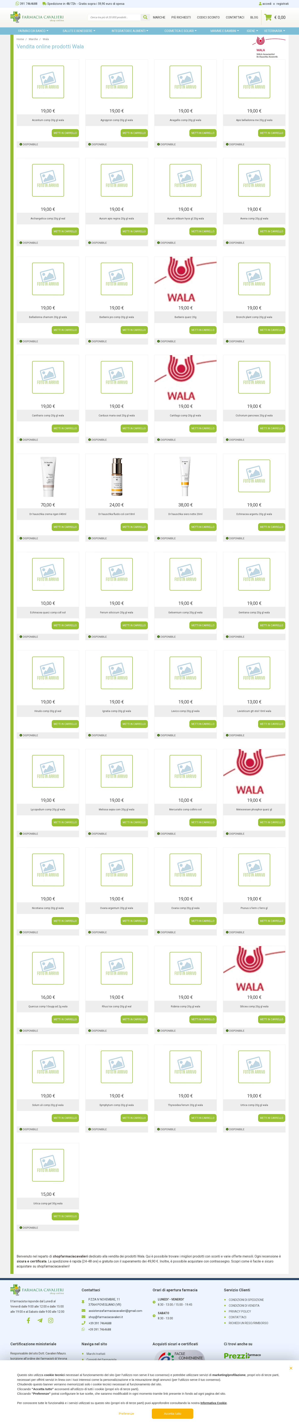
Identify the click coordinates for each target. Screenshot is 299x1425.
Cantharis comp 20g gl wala (48, 415)
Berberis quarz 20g (185, 317)
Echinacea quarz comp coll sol (48, 612)
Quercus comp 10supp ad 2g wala (47, 1006)
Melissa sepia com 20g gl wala (116, 809)
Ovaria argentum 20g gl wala (116, 908)
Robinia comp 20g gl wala (185, 1006)
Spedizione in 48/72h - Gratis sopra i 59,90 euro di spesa (83, 4)
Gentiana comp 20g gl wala (254, 612)
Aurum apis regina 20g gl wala (116, 218)
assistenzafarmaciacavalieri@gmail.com (112, 1310)
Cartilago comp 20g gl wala (185, 415)
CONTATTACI (237, 1317)
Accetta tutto (172, 1413)
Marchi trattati (96, 1353)
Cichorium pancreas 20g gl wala (254, 415)
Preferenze (126, 1413)
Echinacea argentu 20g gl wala (254, 514)
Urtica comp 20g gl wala (254, 1105)
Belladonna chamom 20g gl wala (48, 317)
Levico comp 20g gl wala (185, 711)
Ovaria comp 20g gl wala (185, 908)
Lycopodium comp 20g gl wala (48, 809)
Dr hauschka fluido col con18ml (116, 514)
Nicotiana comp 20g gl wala (48, 908)
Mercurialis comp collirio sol (185, 809)
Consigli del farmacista (101, 1359)
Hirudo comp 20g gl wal (47, 711)
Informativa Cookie (213, 1403)
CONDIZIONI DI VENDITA (244, 1305)
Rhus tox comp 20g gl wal (116, 1006)
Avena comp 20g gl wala (254, 218)
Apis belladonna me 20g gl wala (254, 120)
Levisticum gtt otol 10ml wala (254, 711)
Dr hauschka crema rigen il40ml (47, 514)
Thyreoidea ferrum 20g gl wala (185, 1105)
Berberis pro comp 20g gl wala (116, 317)
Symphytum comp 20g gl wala (116, 1105)
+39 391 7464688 (97, 1323)
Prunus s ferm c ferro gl (254, 908)
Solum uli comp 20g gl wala (48, 1105)
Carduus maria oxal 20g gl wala (117, 415)
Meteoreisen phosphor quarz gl (254, 809)
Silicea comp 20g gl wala (254, 1006)
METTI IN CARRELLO (65, 133)
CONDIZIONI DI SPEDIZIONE (246, 1299)
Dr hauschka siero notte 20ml (185, 514)
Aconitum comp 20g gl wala (48, 120)
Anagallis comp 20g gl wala (185, 120)
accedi (266, 4)
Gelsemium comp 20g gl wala (185, 612)
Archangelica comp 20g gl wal (48, 218)
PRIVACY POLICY (240, 1311)
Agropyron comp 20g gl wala (116, 120)
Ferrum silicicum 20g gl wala (116, 612)
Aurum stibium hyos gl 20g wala (185, 218)
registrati (283, 4)
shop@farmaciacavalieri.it (102, 1317)
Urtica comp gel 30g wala (47, 1203)
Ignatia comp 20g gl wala (116, 711)
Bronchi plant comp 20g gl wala (254, 317)
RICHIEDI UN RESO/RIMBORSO (248, 1323)
